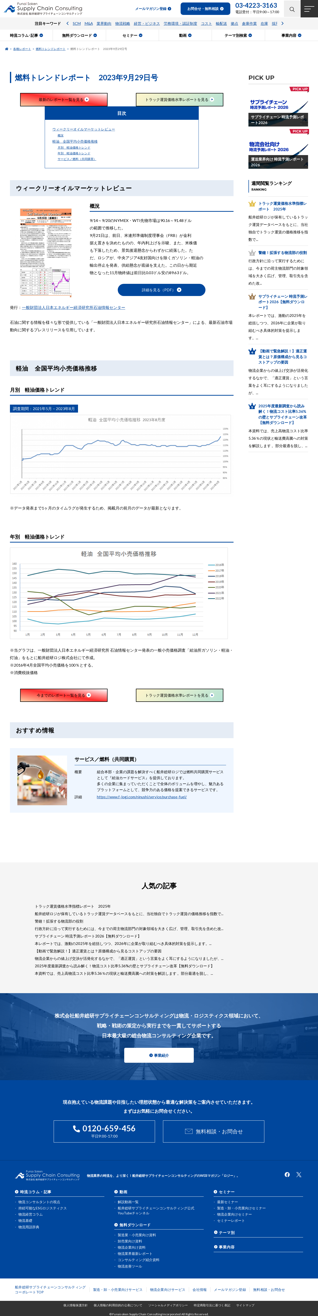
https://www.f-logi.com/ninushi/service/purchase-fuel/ (142, 797)
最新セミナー (227, 1202)
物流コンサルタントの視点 (39, 1202)
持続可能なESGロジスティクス (42, 1208)
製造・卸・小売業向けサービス (118, 1289)
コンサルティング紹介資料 (138, 1260)
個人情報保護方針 (75, 1305)
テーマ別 (227, 1232)
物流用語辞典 (28, 1227)
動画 (123, 1191)
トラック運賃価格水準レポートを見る (176, 99)
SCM (77, 23)
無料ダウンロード (135, 1225)
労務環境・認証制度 (180, 23)
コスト (206, 23)
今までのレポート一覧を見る (61, 695)
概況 (61, 135)
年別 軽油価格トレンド (74, 153)
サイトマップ (245, 1305)
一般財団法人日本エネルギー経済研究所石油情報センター (73, 307)
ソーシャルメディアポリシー (168, 1305)
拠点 (234, 23)
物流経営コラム (30, 1214)
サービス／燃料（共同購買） (77, 159)
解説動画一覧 (128, 1202)
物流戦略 (122, 23)
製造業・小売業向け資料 (137, 1235)
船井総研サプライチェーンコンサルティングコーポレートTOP (50, 1289)
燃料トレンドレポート (51, 49)
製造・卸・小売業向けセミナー (241, 1208)
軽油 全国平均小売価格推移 (75, 141)
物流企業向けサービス (168, 1289)
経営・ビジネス (147, 23)
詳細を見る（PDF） (159, 290)
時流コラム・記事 (35, 1191)
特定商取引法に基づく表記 (212, 1305)
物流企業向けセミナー (234, 1214)
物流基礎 (25, 1220)
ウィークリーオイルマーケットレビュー (83, 129)
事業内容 (227, 1246)
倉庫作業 (249, 23)
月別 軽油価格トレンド (74, 147)
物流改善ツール (130, 1266)
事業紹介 (161, 1055)
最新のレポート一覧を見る (61, 99)
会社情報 (200, 1289)
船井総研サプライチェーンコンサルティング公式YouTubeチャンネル (156, 1210)
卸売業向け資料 (130, 1241)
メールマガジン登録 (230, 1289)
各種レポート (22, 49)
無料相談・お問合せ (219, 1131)
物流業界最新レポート (135, 1253)
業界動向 (104, 23)
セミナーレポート (231, 1220)
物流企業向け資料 (132, 1247)
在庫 (264, 23)
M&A (88, 23)
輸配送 (221, 23)
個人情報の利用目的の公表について (118, 1305)
